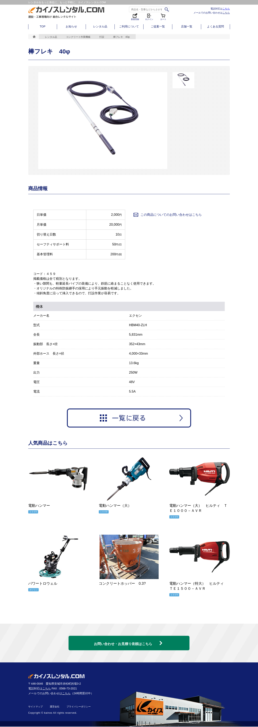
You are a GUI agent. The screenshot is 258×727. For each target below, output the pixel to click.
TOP (43, 26)
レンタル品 (100, 26)
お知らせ (71, 26)
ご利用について (129, 26)
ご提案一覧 (158, 26)
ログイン (149, 16)
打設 (101, 37)
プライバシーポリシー (79, 707)
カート (163, 16)
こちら (226, 8)
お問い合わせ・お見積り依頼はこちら (123, 641)
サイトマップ (35, 707)
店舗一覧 (186, 26)
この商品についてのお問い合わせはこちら (167, 215)
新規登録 (135, 16)
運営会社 (54, 707)
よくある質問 (215, 26)
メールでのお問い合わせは (212, 12)
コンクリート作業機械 (78, 37)
